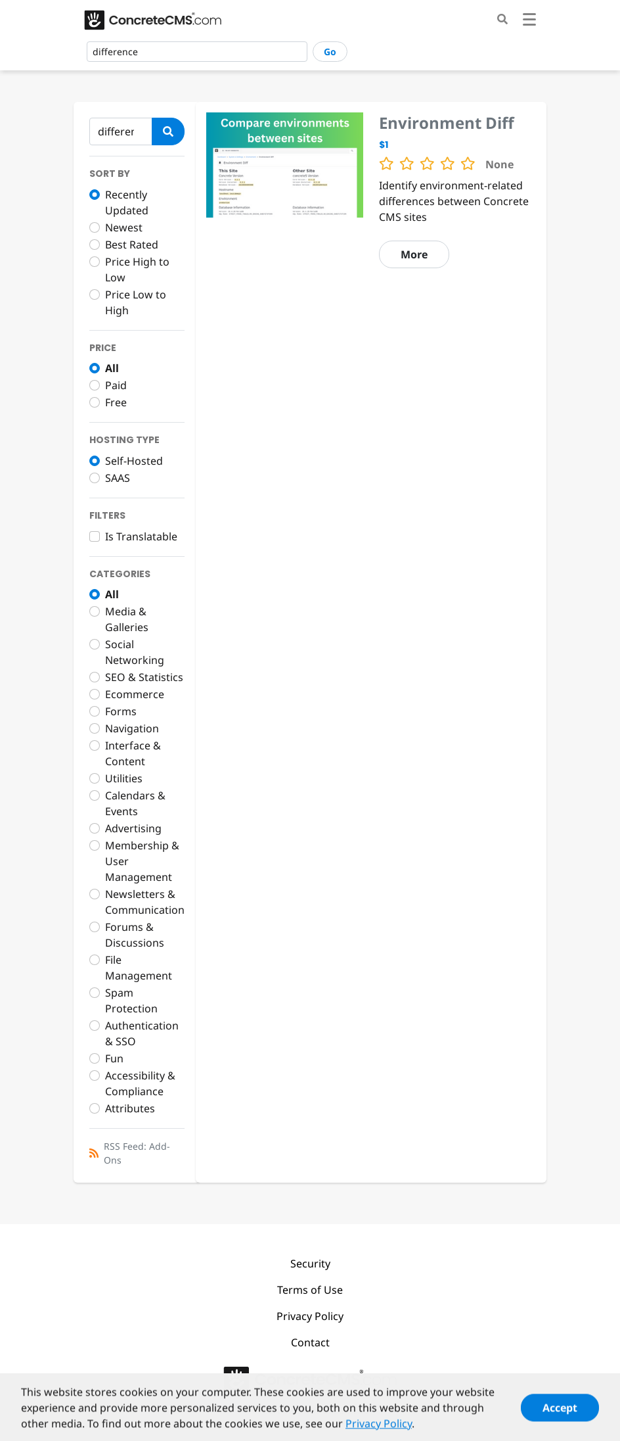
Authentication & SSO (142, 1033)
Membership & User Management (142, 861)
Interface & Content (133, 753)
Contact (310, 1342)
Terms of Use (310, 1290)
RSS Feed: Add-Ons (137, 1153)
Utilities (124, 778)
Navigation (132, 728)
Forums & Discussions (134, 935)
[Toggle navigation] (529, 21)
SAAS (117, 478)
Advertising (133, 828)
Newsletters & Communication (145, 902)
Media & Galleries (126, 619)
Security (310, 1263)
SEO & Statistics (144, 677)
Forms (121, 711)
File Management (138, 968)
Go (330, 51)
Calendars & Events (135, 803)
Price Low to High (135, 302)
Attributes (130, 1108)
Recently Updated (126, 202)
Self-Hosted (134, 461)
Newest (124, 227)
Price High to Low (137, 269)
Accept (559, 1416)
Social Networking (134, 652)
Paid (116, 385)
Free (116, 402)
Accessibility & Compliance (140, 1083)
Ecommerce (134, 694)
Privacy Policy (310, 1316)
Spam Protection (131, 1000)
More (414, 254)
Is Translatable (141, 536)
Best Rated (131, 244)
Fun (114, 1058)
